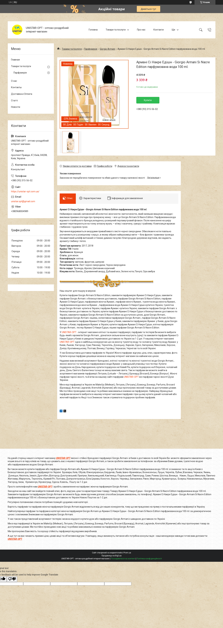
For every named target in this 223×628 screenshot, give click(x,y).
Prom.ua (127, 553)
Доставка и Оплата (21, 94)
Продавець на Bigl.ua (111, 556)
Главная (15, 59)
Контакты (16, 87)
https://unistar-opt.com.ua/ (25, 191)
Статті (14, 100)
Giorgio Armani (107, 49)
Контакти (158, 29)
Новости (15, 107)
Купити (148, 100)
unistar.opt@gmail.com (23, 201)
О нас (14, 81)
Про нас (141, 29)
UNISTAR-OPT (69, 332)
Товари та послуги (116, 29)
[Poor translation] (12, 579)
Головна (93, 29)
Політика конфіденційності (149, 558)
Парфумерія (90, 49)
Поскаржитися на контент (123, 558)
